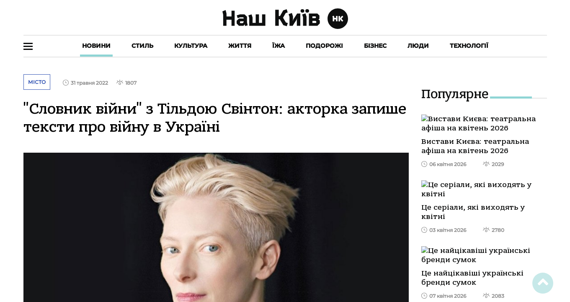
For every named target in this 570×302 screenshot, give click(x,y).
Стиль (142, 45)
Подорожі (324, 45)
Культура (190, 45)
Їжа (278, 45)
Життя (239, 45)
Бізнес (375, 45)
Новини (96, 45)
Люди (418, 45)
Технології (469, 45)
